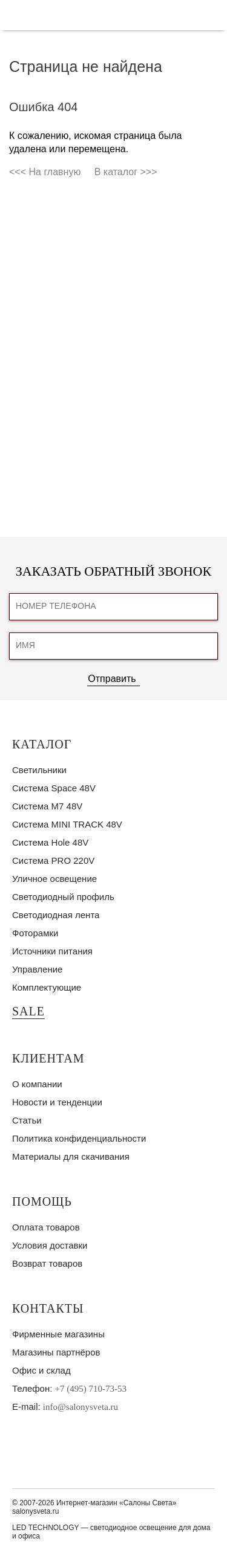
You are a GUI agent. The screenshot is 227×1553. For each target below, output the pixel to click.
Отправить (112, 679)
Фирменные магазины (58, 1334)
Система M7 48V (47, 806)
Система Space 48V (54, 788)
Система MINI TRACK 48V (67, 824)
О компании (37, 1084)
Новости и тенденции (57, 1102)
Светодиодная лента (55, 915)
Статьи (27, 1120)
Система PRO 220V (53, 860)
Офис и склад (41, 1370)
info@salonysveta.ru (80, 1407)
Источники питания (52, 951)
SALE (28, 1011)
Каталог (41, 744)
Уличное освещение (54, 878)
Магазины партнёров (56, 1352)
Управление (37, 969)
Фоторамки (35, 933)
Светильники (39, 770)
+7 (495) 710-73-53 (91, 1389)
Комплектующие (46, 987)
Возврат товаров (47, 1263)
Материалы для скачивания (71, 1156)
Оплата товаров (46, 1227)
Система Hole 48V (50, 842)
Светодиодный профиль (63, 897)
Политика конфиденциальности (79, 1138)
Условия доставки (49, 1245)
